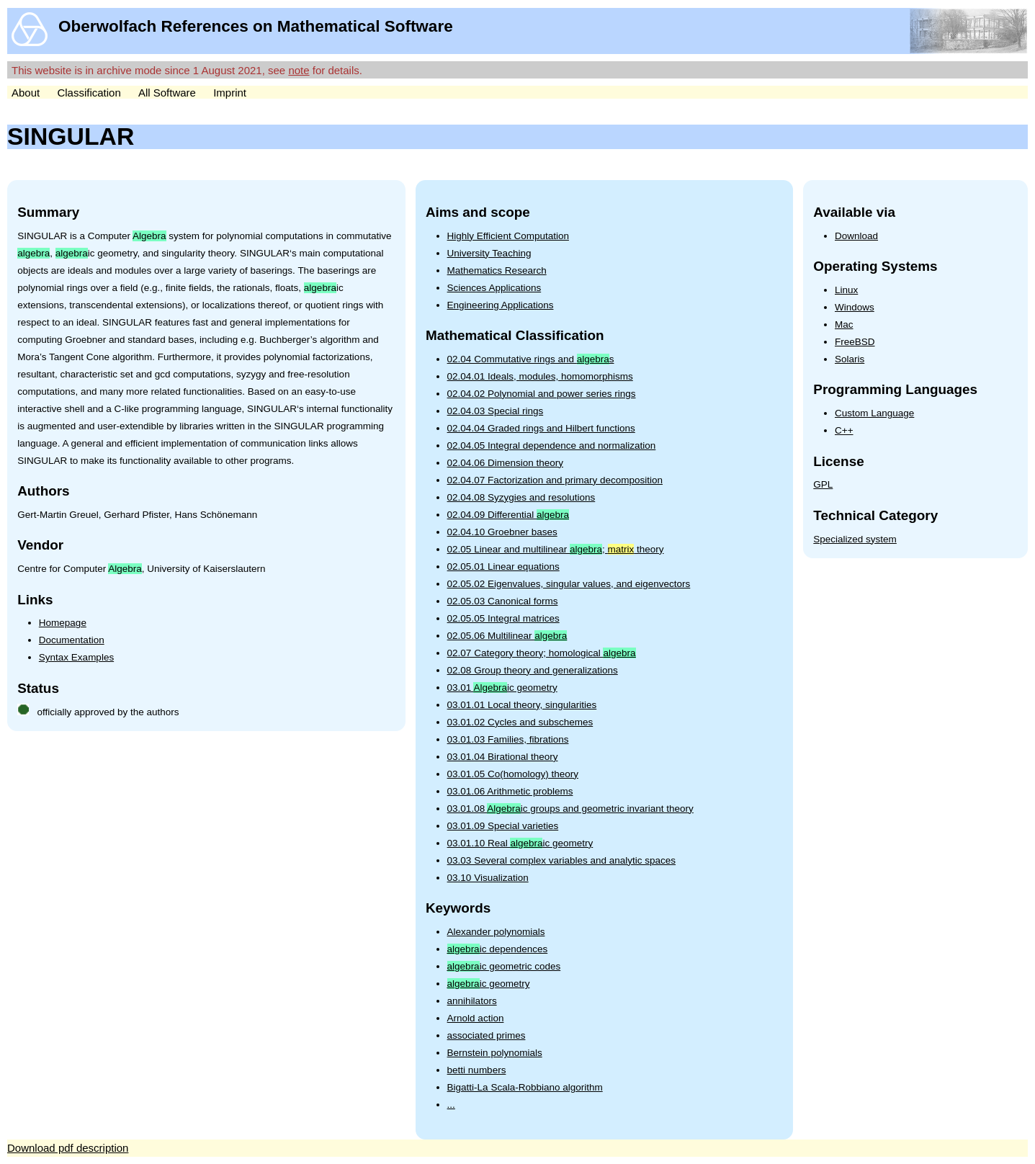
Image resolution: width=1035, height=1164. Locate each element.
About (26, 92)
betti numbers (476, 1070)
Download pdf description (67, 1148)
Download (856, 235)
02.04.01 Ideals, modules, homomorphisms (540, 376)
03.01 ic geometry (502, 687)
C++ (844, 430)
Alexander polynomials (496, 931)
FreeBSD (855, 341)
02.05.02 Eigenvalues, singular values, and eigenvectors (569, 583)
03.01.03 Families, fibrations (508, 739)
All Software (167, 92)
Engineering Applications (500, 305)
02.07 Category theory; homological (541, 653)
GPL (823, 484)
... (451, 1104)
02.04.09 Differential (508, 514)
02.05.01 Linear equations (503, 566)
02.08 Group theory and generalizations (532, 670)
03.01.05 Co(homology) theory (512, 774)
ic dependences (497, 949)
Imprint (229, 92)
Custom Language (874, 413)
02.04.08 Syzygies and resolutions (521, 497)
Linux (846, 290)
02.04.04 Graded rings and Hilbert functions (541, 428)
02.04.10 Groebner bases (502, 532)
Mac (844, 324)
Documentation (71, 640)
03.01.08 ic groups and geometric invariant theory (570, 808)
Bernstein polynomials (494, 1052)
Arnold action (475, 1018)
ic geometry (488, 983)
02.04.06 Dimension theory (505, 462)
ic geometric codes (504, 966)
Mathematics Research (497, 270)
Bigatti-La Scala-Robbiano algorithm (525, 1087)
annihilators (472, 1000)
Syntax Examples (76, 657)
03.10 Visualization (488, 877)
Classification (88, 92)
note (298, 70)
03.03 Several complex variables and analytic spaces (561, 860)
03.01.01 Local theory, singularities (522, 704)
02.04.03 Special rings (495, 411)
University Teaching (489, 253)
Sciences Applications (494, 287)
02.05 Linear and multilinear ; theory (555, 549)
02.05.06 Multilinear (507, 635)
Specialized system (855, 539)
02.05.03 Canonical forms (502, 601)
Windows (854, 307)
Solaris (849, 359)
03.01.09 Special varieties (503, 825)
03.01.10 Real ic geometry (520, 843)
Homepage (62, 622)
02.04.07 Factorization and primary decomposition (555, 480)
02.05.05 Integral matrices (503, 618)
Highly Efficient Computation (508, 235)
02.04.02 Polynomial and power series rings (541, 393)
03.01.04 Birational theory (502, 756)
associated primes (486, 1035)
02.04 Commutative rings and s (530, 359)
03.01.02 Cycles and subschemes (520, 722)
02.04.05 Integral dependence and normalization (551, 445)
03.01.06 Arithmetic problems (510, 791)
